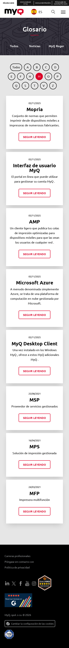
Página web (8, 2)
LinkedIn (7, 583)
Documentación (43, 2)
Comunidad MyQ (25, 3)
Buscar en (52, 12)
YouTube (27, 583)
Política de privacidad (17, 567)
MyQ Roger (56, 46)
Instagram (34, 583)
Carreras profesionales (17, 556)
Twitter (13, 583)
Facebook (20, 583)
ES (36, 11)
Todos (14, 46)
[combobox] (39, 11)
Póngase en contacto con (60, 3)
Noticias (34, 46)
